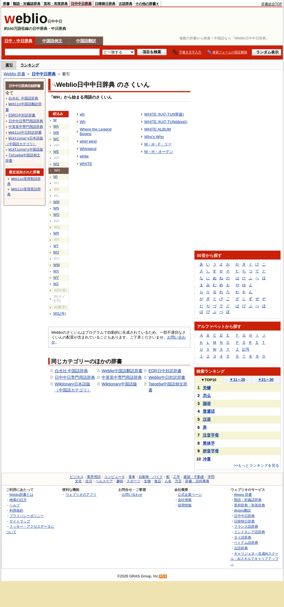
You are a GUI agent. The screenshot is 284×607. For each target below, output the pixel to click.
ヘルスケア (104, 481)
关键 (207, 387)
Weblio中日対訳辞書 (166, 377)
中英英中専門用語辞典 (122, 377)
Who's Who (154, 137)
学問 (211, 477)
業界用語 (94, 477)
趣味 (119, 481)
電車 (131, 477)
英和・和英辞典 (56, 3)
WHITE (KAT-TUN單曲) (164, 114)
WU (56, 252)
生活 (88, 481)
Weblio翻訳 (242, 510)
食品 (157, 481)
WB (56, 133)
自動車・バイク (151, 477)
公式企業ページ (190, 494)
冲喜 (207, 459)
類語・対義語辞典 (26, 3)
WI (55, 177)
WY (56, 278)
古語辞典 (125, 3)
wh (82, 114)
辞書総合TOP (271, 4)
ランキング (29, 65)
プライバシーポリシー (26, 516)
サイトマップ (19, 521)
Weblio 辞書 (15, 74)
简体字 (209, 443)
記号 (246, 349)
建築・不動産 (193, 477)
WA (56, 126)
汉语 (207, 419)
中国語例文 (52, 41)
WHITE (86, 164)
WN (56, 208)
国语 (207, 403)
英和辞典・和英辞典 (249, 505)
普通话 (209, 411)
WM (56, 202)
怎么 (207, 395)
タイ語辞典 (242, 537)
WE (56, 152)
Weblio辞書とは (21, 494)
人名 (168, 481)
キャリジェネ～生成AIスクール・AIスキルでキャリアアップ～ (255, 559)
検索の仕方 (18, 500)
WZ (56, 284)
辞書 (6, 3)
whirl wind (88, 141)
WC (56, 139)
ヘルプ (14, 505)
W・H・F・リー (158, 144)
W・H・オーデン (158, 151)
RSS (163, 576)
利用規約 (16, 510)
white (84, 156)
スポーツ (133, 481)
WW (56, 265)
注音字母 (211, 435)
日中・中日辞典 (18, 41)
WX (56, 271)
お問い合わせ (132, 494)
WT (56, 246)
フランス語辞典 (246, 526)
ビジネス (77, 477)
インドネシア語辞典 (249, 532)
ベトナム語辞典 (246, 542)
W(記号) (59, 314)
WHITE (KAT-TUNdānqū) (165, 122)
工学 (176, 477)
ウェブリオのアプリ (80, 494)
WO (56, 215)
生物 (147, 481)
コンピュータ (114, 477)
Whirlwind (88, 149)
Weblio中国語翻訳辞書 (122, 370)
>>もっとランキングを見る (256, 465)
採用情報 (185, 505)
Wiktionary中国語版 (119, 384)
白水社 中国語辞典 (71, 370)
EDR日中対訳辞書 (164, 370)
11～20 (237, 379)
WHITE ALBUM (157, 129)
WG (56, 164)
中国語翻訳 (86, 41)
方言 (178, 481)
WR (56, 233)
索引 (9, 65)
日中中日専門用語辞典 (75, 377)
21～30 (266, 379)
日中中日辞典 (81, 3)
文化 (78, 481)
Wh (83, 122)
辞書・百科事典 (197, 481)
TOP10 (209, 380)
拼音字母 (211, 451)
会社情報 (185, 500)
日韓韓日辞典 (105, 3)
